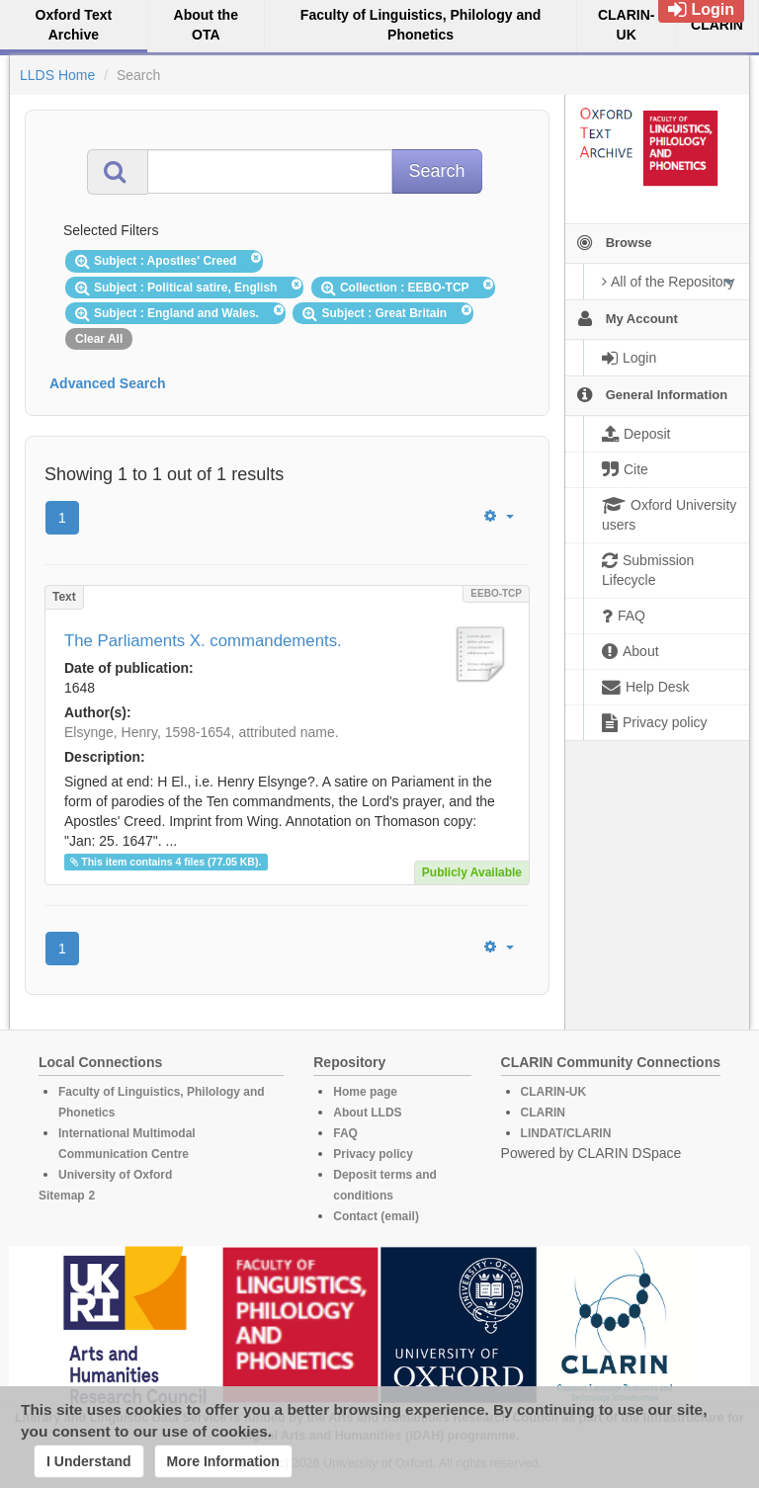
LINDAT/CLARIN (566, 1133)
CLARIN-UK (554, 1092)
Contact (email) (376, 1216)
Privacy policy (373, 1154)
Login (701, 9)
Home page (365, 1092)
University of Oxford (115, 1175)
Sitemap (62, 1195)
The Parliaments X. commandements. (203, 640)
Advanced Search (107, 383)
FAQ (345, 1133)
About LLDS (367, 1112)
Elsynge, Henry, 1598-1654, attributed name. (201, 732)
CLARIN (543, 1112)
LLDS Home (57, 75)
